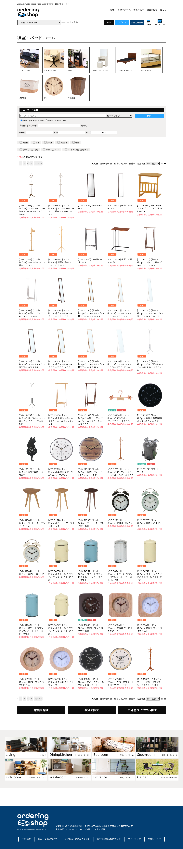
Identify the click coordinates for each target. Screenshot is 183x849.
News (163, 9)
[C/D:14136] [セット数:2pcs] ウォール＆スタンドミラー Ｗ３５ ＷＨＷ (121, 364)
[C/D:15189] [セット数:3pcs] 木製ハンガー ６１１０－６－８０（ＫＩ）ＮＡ (61, 420)
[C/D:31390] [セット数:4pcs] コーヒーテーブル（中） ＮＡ (61, 523)
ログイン (122, 22)
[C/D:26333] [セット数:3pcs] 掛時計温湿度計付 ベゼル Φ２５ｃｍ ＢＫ (150, 418)
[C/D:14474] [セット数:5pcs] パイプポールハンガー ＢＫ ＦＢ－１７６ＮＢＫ (32, 420)
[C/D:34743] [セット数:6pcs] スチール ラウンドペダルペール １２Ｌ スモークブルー (31, 630)
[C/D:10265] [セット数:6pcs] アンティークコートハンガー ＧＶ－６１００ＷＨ (61, 210)
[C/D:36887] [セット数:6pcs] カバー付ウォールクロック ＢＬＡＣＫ (91, 682)
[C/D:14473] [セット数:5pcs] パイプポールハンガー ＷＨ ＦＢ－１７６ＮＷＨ (150, 366)
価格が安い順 (106, 163)
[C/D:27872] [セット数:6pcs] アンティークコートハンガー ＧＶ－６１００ (121, 472)
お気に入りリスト (52, 150)
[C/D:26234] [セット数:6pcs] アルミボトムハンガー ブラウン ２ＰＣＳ (121, 418)
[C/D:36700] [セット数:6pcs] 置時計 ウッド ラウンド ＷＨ (60, 682)
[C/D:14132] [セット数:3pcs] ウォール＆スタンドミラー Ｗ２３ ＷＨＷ (150, 313)
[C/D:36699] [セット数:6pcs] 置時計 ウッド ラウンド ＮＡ (31, 682)
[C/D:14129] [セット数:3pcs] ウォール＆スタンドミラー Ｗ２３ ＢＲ (61, 313)
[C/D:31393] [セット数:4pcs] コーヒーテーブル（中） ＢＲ (91, 523)
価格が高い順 (120, 163)
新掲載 (25, 142)
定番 (37, 142)
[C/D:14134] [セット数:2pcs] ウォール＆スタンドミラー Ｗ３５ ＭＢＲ (61, 364)
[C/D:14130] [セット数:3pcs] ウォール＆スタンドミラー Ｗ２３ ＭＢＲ (91, 313)
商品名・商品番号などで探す (32, 120)
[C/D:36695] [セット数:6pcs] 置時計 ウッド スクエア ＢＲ (90, 628)
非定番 (49, 142)
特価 (77, 142)
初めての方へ (124, 9)
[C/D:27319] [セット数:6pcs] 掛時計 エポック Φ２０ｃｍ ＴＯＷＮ (60, 472)
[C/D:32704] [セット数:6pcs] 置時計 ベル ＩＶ (31, 573)
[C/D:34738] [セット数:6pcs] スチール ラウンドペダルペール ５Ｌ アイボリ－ (60, 576)
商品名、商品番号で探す (56, 120)
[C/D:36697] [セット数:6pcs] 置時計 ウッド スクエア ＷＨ (149, 628)
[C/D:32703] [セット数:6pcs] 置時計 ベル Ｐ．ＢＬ (149, 523)
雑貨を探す (152, 9)
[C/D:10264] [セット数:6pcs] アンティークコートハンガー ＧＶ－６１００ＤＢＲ (32, 210)
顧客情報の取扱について (109, 839)
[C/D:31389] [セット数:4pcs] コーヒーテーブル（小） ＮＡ (32, 523)
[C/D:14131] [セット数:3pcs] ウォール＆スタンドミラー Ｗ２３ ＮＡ (121, 313)
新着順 (132, 163)
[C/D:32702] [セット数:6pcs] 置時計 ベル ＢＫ (120, 522)
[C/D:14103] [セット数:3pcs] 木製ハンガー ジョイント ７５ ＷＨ (31, 313)
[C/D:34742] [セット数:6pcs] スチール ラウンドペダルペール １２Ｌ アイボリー (149, 576)
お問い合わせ (154, 839)
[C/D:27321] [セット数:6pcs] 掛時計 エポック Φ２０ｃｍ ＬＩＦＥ (90, 472)
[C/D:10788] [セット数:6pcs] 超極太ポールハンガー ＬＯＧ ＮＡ (61, 262)
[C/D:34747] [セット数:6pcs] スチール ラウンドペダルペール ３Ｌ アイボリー (60, 630)
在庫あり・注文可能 (30, 150)
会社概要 (26, 839)
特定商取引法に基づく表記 (77, 839)
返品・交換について (47, 839)
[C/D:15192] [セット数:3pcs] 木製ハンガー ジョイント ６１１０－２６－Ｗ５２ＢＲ (91, 420)
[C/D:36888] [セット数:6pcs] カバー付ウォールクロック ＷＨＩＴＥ (121, 682)
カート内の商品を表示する (78, 150)
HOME (112, 9)
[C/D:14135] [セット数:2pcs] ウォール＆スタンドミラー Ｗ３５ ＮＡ (91, 364)
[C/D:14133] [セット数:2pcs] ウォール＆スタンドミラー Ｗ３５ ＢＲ (32, 364)
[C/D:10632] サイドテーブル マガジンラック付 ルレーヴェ (149, 208)
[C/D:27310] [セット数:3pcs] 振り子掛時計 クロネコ (31, 472)
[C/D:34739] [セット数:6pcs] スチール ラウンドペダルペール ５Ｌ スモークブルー (90, 576)
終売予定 (63, 142)
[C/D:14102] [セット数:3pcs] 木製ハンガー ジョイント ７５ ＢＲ (149, 262)
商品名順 (141, 163)
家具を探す (138, 9)
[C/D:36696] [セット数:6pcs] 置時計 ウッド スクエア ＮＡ (120, 628)
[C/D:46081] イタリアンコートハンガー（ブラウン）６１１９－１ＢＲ (149, 682)
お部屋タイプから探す (142, 710)
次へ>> (38, 163)
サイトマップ (134, 839)
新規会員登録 (137, 22)
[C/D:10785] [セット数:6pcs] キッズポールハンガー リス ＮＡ (32, 262)
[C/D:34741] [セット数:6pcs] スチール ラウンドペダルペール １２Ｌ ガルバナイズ (120, 576)
